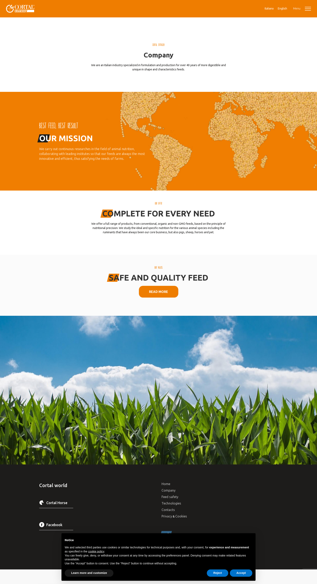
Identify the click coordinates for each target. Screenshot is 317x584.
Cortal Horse (56, 503)
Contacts (168, 510)
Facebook (54, 525)
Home (166, 484)
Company (168, 490)
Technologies (171, 503)
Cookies (181, 516)
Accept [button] (241, 572)
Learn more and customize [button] (89, 572)
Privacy (167, 516)
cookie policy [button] (96, 551)
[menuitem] (269, 8)
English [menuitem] (282, 8)
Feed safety (170, 497)
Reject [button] (217, 572)
